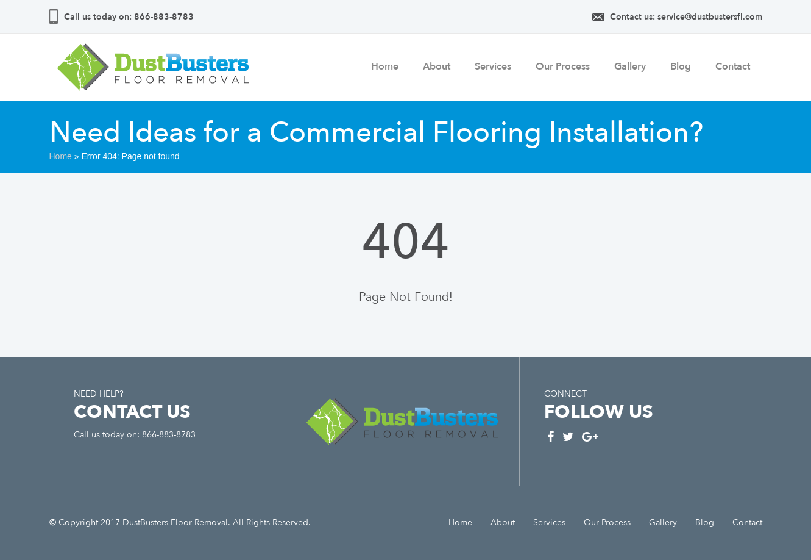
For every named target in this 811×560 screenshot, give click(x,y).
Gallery (630, 66)
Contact (732, 66)
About (436, 66)
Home (384, 66)
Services (493, 66)
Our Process (563, 66)
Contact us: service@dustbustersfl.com (686, 17)
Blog (680, 66)
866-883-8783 (163, 17)
